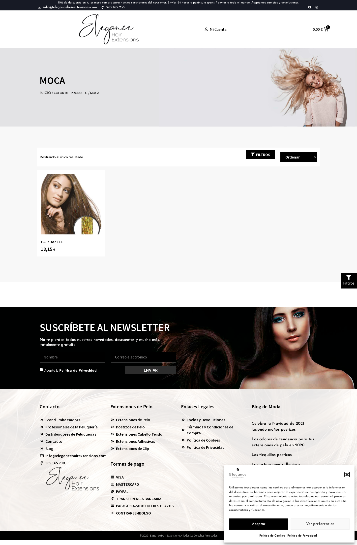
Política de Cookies (272, 535)
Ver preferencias (320, 524)
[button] (347, 474)
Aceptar (259, 524)
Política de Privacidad (302, 535)
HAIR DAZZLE (52, 241)
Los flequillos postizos (272, 455)
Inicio (45, 93)
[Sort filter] (298, 157)
